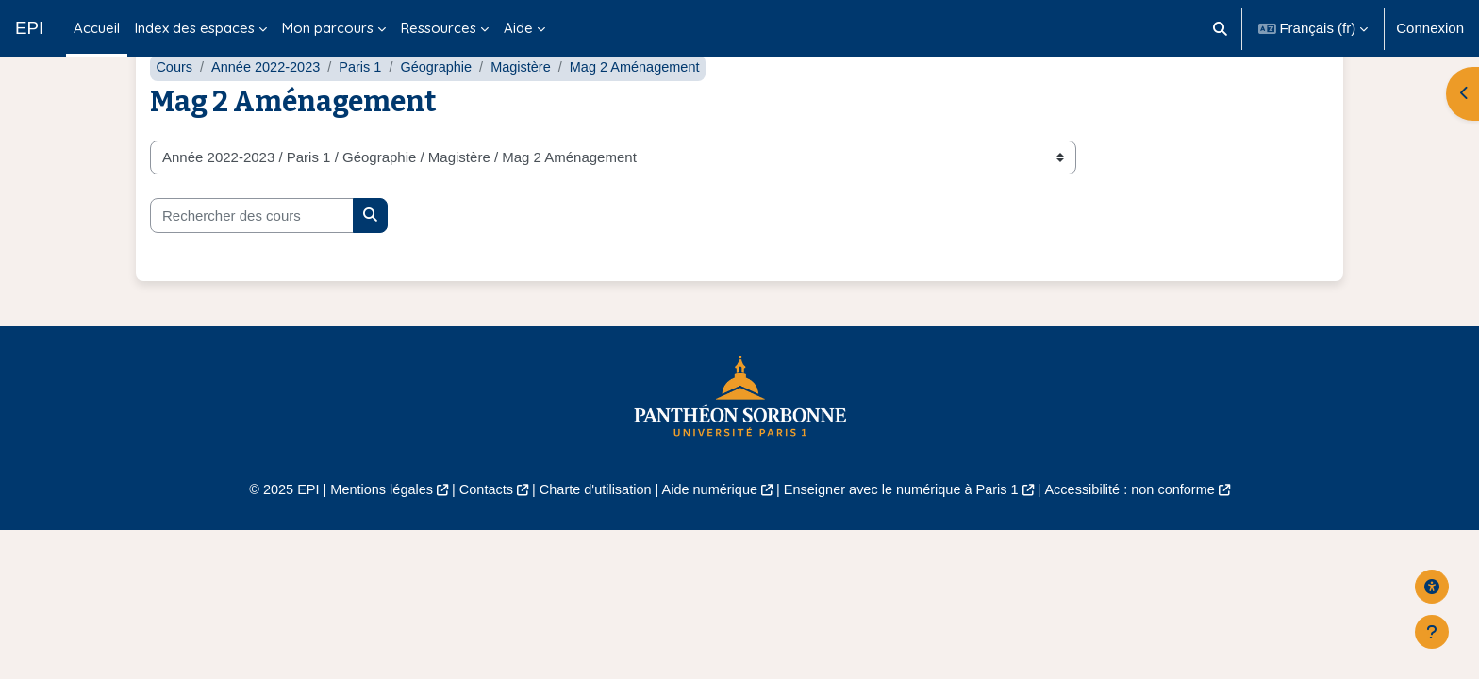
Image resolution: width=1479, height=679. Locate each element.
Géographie (444, 111)
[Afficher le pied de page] (1432, 632)
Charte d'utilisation (590, 534)
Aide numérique (707, 534)
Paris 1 (366, 111)
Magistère (531, 111)
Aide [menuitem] (518, 28)
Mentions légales (368, 534)
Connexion (1430, 28)
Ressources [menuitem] (438, 28)
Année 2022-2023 (269, 111)
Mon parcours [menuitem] (328, 28)
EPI (29, 28)
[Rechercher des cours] (252, 259)
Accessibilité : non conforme (1144, 534)
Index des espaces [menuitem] (195, 28)
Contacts (477, 534)
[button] (1220, 28)
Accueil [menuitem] (97, 28)
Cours (174, 111)
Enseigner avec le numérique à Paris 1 (907, 534)
